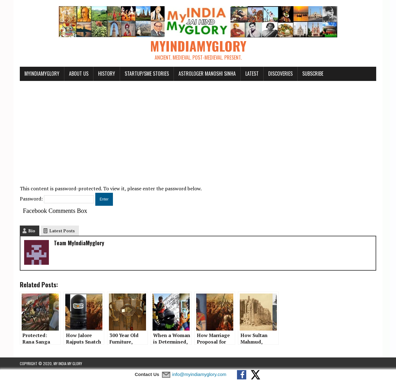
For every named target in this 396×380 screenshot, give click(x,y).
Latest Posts (62, 231)
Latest (252, 73)
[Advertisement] (198, 129)
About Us (78, 73)
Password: (57, 198)
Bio (31, 231)
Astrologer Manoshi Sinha (207, 73)
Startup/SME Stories (147, 73)
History (106, 73)
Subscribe (312, 73)
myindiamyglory (41, 73)
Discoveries (280, 73)
